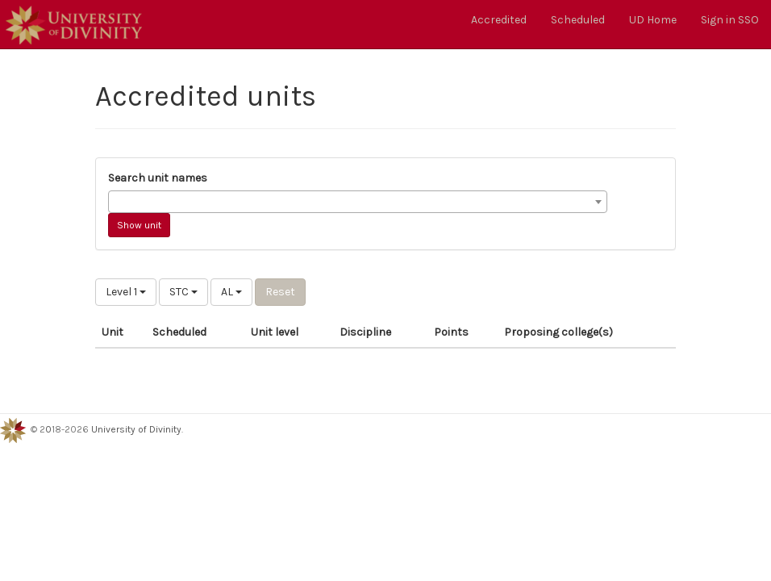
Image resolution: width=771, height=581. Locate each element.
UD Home (653, 20)
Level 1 (126, 292)
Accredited (499, 20)
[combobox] (357, 201)
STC (183, 292)
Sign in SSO (730, 20)
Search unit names (157, 178)
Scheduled (578, 20)
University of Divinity (136, 429)
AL (231, 292)
